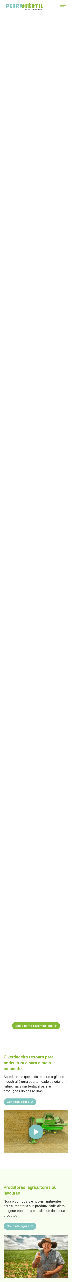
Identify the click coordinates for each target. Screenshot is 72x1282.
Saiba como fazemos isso (36, 1026)
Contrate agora (20, 1102)
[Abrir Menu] (63, 7)
